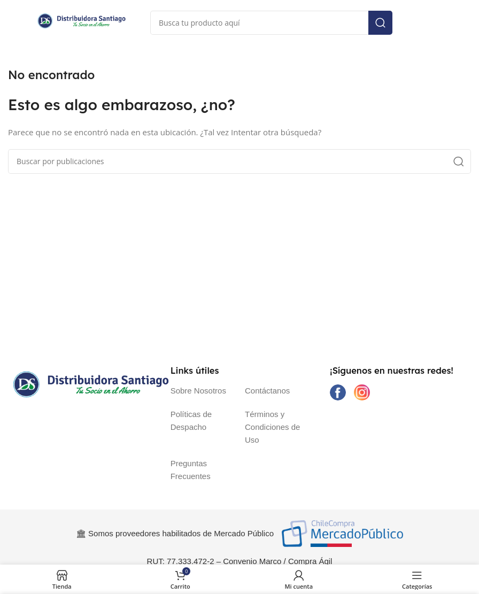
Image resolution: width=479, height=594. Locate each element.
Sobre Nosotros (198, 390)
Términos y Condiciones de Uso (272, 427)
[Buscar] (271, 23)
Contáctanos (267, 390)
